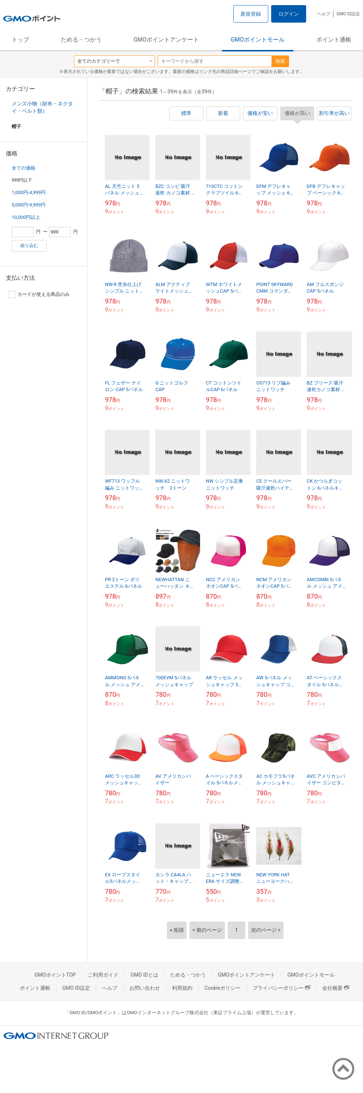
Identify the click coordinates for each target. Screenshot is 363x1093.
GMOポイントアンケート (166, 39)
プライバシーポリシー (281, 988)
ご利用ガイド (103, 975)
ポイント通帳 (333, 39)
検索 (280, 61)
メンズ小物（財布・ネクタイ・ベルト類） (42, 107)
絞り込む (29, 245)
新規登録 (251, 14)
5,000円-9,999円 (29, 205)
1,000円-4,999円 (29, 192)
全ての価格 (23, 168)
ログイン (288, 14)
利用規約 (182, 988)
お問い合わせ (144, 988)
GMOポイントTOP (55, 975)
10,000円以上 (26, 217)
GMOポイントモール (258, 39)
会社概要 (335, 988)
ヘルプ (323, 13)
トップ (20, 39)
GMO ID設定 (348, 13)
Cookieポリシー (222, 988)
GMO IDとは (144, 975)
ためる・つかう (81, 39)
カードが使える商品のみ (39, 294)
